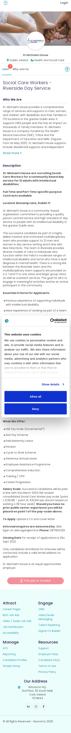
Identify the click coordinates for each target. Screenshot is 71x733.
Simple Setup (11, 666)
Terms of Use (47, 666)
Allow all (35, 396)
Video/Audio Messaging (46, 617)
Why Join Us (20, 69)
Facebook (43, 706)
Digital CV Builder (49, 631)
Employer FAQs (48, 654)
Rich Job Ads (11, 615)
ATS (5, 648)
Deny (35, 409)
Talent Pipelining (49, 625)
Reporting (9, 654)
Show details (50, 384)
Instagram (36, 706)
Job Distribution (13, 627)
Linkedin (28, 706)
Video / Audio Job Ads (17, 621)
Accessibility (11, 633)
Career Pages (12, 609)
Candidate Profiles (15, 660)
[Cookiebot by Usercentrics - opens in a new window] (50, 320)
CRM (41, 609)
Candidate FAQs (49, 660)
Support (43, 648)
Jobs (7, 67)
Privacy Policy (47, 672)
